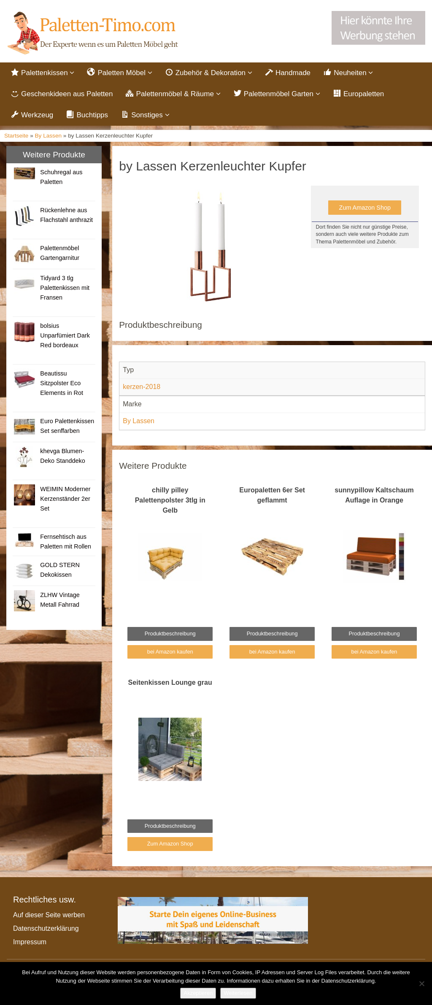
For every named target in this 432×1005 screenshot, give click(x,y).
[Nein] (421, 983)
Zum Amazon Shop (365, 207)
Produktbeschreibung (170, 633)
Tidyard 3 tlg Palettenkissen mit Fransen (64, 288)
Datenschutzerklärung (46, 928)
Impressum (29, 942)
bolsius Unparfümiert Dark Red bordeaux (65, 335)
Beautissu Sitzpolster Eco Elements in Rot (61, 383)
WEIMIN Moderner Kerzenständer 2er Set (65, 499)
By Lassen (48, 135)
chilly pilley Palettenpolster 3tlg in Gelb (170, 500)
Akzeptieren (198, 993)
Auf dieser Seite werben (49, 915)
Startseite (16, 135)
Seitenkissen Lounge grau (170, 682)
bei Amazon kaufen (170, 651)
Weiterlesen (238, 993)
